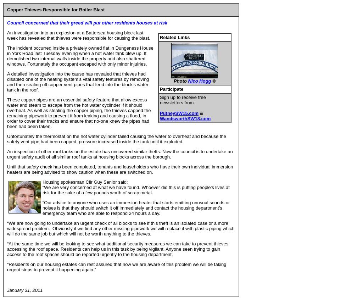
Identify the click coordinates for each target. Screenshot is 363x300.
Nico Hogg (199, 81)
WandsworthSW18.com (185, 118)
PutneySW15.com (179, 113)
